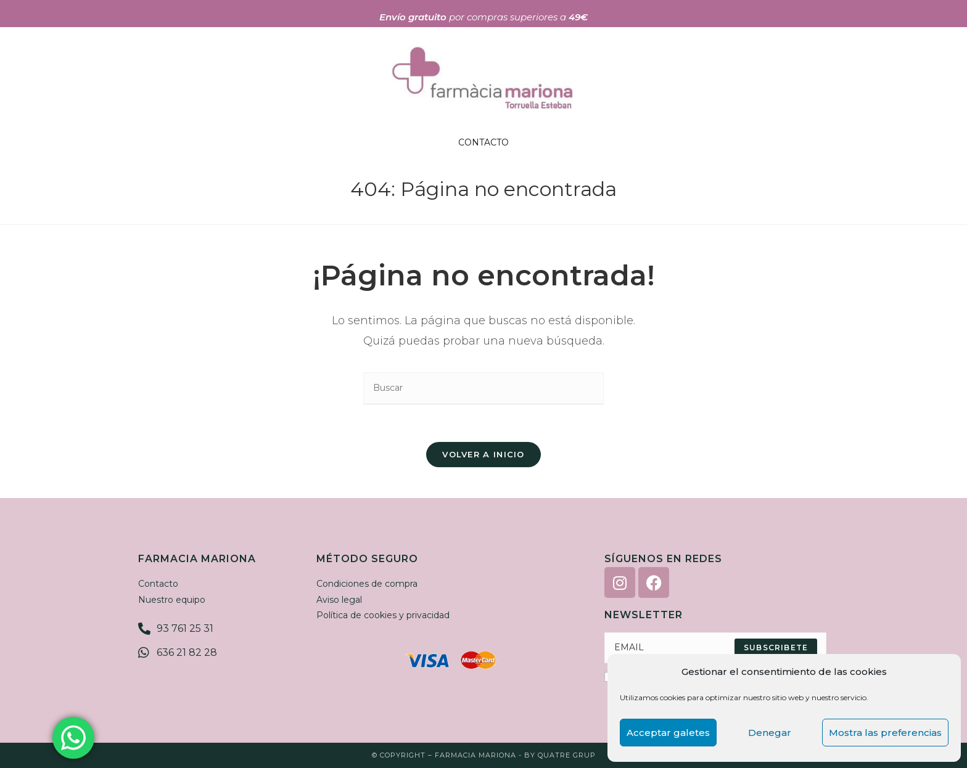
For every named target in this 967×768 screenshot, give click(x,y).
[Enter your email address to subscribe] (715, 647)
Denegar (769, 732)
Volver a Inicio (483, 454)
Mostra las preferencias (885, 732)
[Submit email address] (776, 648)
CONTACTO (483, 142)
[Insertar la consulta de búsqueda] (483, 388)
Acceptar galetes (668, 732)
